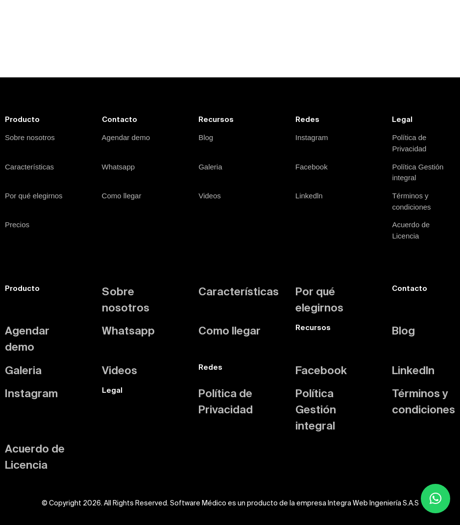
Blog (205, 137)
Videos (209, 195)
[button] (435, 498)
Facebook (311, 167)
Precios (17, 224)
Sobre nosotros (30, 137)
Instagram (311, 137)
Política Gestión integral (315, 409)
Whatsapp (118, 167)
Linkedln (309, 195)
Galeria (210, 167)
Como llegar (122, 195)
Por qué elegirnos (34, 195)
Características (29, 167)
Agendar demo (126, 137)
